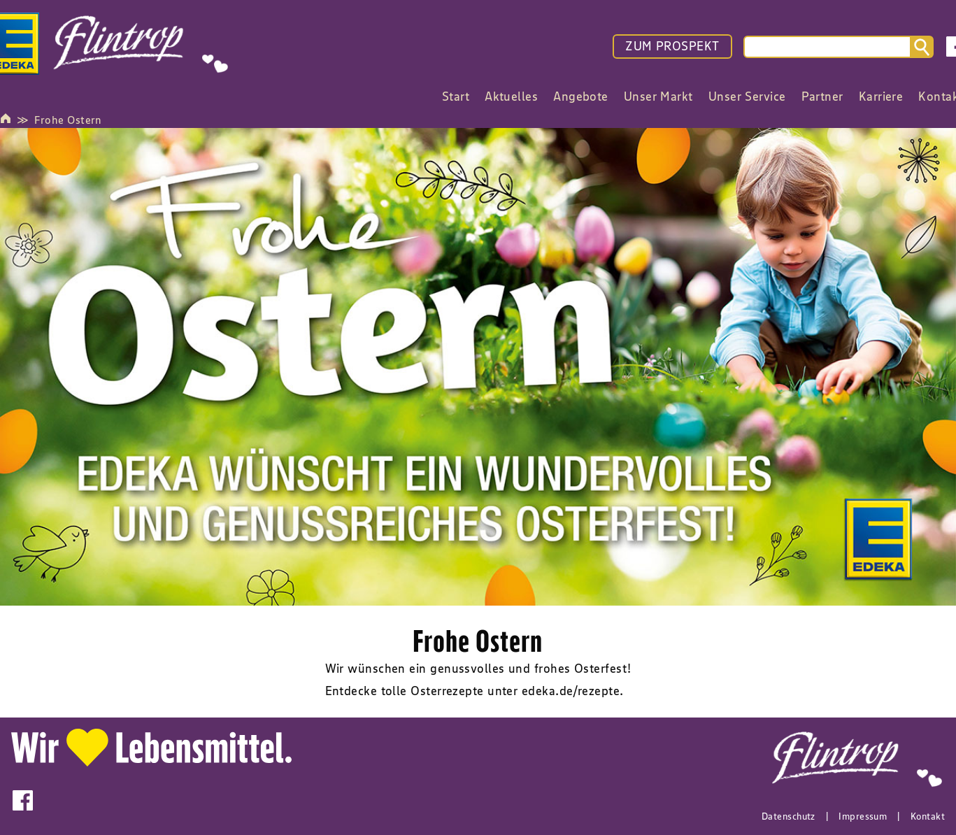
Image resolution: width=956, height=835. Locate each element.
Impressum (863, 816)
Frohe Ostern (67, 120)
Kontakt (928, 816)
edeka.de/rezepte (571, 691)
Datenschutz (788, 816)
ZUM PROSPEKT (672, 46)
